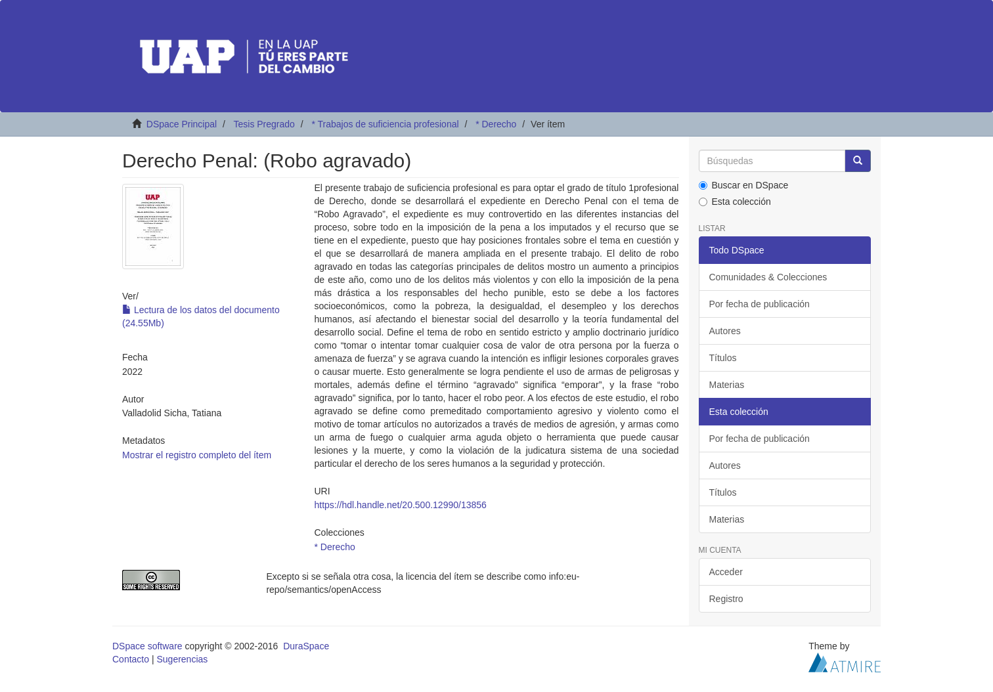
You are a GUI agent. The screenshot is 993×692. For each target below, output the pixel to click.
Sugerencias (182, 659)
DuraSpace (306, 646)
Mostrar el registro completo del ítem (196, 455)
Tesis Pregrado (263, 124)
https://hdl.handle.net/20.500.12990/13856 (400, 505)
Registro (726, 599)
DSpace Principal (181, 124)
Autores (725, 331)
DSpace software (147, 646)
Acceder (726, 572)
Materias (727, 384)
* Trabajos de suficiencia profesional (384, 124)
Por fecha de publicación (759, 304)
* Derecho (495, 124)
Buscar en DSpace (744, 185)
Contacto (130, 659)
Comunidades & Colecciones (768, 277)
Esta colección (735, 201)
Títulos (723, 358)
